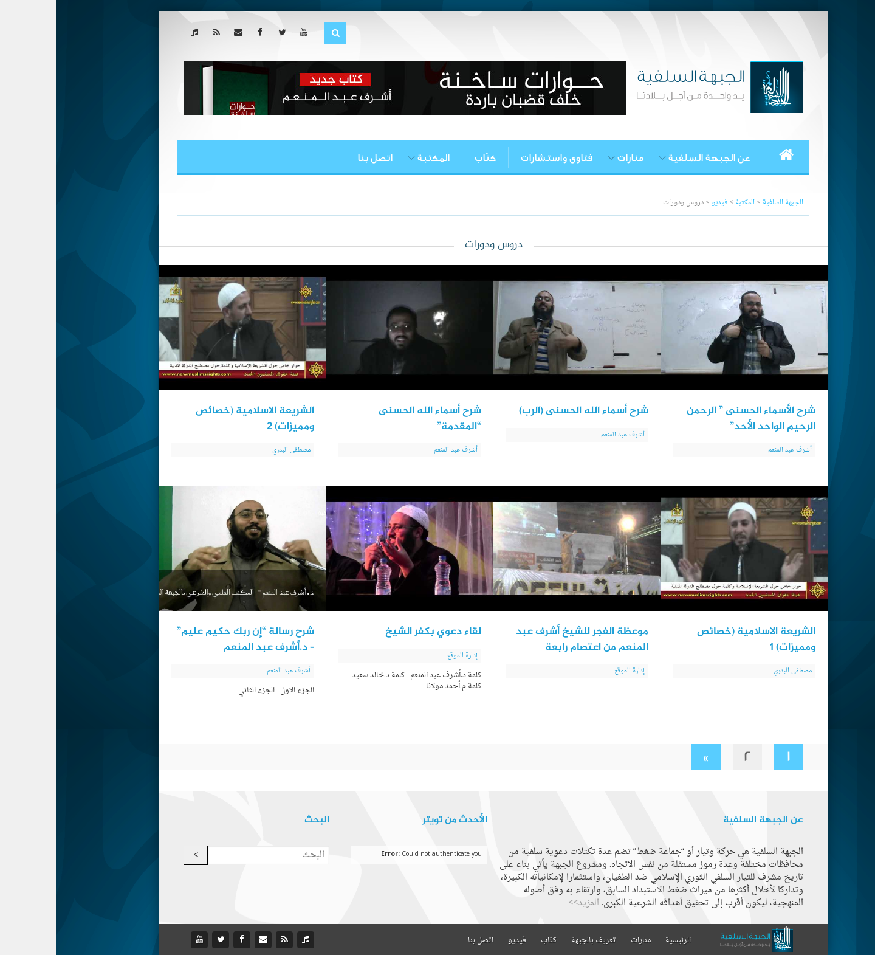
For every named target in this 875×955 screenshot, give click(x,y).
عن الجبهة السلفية (653, 158)
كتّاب (429, 158)
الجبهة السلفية (727, 202)
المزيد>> (527, 903)
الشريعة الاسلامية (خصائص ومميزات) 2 (199, 418)
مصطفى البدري (235, 450)
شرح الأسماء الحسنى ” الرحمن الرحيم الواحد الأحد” (695, 418)
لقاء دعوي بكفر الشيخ (377, 631)
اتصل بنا (319, 158)
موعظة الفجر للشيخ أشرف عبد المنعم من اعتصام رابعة (526, 639)
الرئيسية (622, 940)
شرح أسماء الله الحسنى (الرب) (527, 410)
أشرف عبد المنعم (734, 450)
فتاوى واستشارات (501, 158)
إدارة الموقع (573, 671)
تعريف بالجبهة (537, 940)
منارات (574, 158)
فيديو (461, 940)
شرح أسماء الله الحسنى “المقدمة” (374, 418)
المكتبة (378, 158)
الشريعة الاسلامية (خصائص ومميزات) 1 (700, 639)
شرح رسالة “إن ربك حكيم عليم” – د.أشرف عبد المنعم (189, 639)
